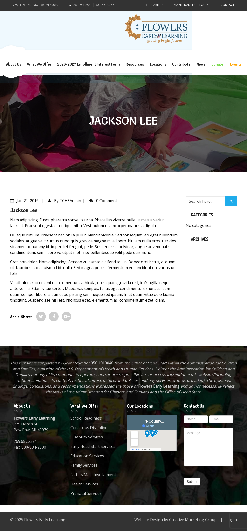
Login (231, 519)
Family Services (83, 465)
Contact (227, 5)
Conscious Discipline (88, 427)
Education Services (87, 455)
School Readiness (86, 418)
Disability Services (86, 437)
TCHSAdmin (70, 200)
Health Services (84, 484)
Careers (157, 5)
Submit (192, 482)
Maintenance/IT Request (192, 5)
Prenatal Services (86, 493)
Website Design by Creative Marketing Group (175, 519)
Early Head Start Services (92, 446)
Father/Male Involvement (93, 474)
